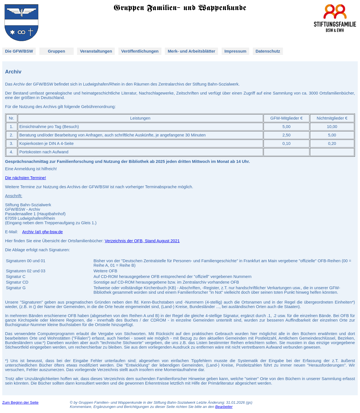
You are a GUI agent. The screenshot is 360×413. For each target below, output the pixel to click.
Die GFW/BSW (19, 51)
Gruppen (56, 51)
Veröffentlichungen (140, 51)
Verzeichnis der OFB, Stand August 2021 (142, 241)
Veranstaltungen (96, 51)
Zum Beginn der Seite (20, 402)
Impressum (235, 51)
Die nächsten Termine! (25, 178)
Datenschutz (268, 51)
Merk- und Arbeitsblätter (191, 51)
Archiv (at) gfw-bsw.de (42, 232)
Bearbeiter (224, 407)
